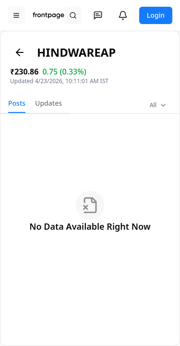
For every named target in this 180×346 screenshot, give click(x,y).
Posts (16, 103)
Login (156, 15)
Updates (48, 103)
